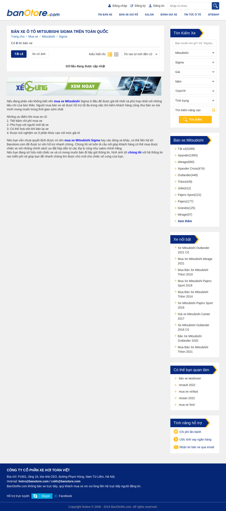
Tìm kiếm (195, 119)
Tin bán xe (105, 14)
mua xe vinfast (188, 391)
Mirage (182, 214)
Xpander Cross (188, 168)
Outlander (184, 175)
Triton (181, 181)
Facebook (65, 496)
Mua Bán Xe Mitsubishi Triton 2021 (193, 349)
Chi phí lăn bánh (187, 432)
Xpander (183, 155)
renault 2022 (187, 385)
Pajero (182, 201)
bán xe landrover (190, 378)
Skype (45, 496)
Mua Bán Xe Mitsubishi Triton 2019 (193, 272)
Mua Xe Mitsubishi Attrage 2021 (195, 261)
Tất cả (18, 54)
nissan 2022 (187, 398)
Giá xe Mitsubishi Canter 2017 (194, 316)
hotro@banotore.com (33, 481)
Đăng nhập (117, 6)
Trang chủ (18, 36)
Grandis (183, 208)
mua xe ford (187, 404)
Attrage (182, 162)
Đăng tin (156, 6)
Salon (149, 14)
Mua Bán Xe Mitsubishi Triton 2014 (193, 294)
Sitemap (213, 14)
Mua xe (33, 36)
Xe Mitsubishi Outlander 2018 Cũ (193, 327)
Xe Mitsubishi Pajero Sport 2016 (195, 305)
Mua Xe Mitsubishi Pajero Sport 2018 (195, 283)
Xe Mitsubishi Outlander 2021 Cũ (193, 250)
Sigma (63, 36)
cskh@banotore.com (66, 481)
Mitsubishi (48, 36)
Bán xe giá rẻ (128, 14)
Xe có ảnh (38, 54)
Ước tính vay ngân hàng (192, 439)
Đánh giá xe (169, 14)
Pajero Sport (186, 195)
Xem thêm (185, 221)
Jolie (181, 188)
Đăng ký (137, 6)
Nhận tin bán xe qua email (194, 447)
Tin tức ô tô (192, 14)
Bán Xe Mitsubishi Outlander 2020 (190, 338)
